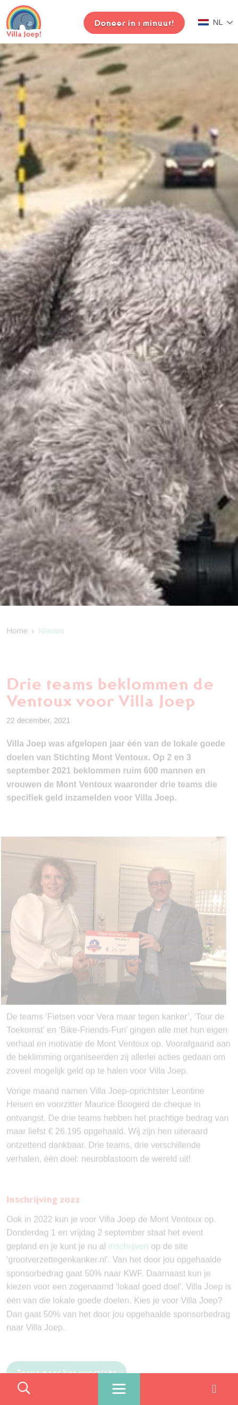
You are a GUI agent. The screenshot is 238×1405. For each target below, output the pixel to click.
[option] (119, 324)
